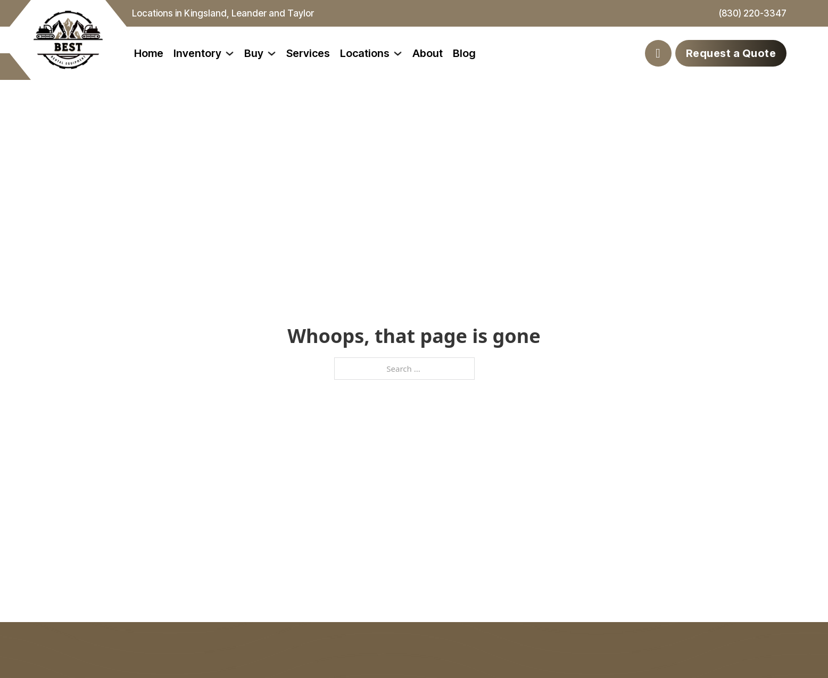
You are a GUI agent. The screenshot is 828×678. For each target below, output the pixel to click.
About (427, 53)
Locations (365, 53)
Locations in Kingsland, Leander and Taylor (223, 13)
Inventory (197, 53)
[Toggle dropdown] (229, 53)
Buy (253, 53)
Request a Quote (731, 53)
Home (148, 53)
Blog (464, 53)
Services (308, 53)
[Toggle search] (658, 53)
